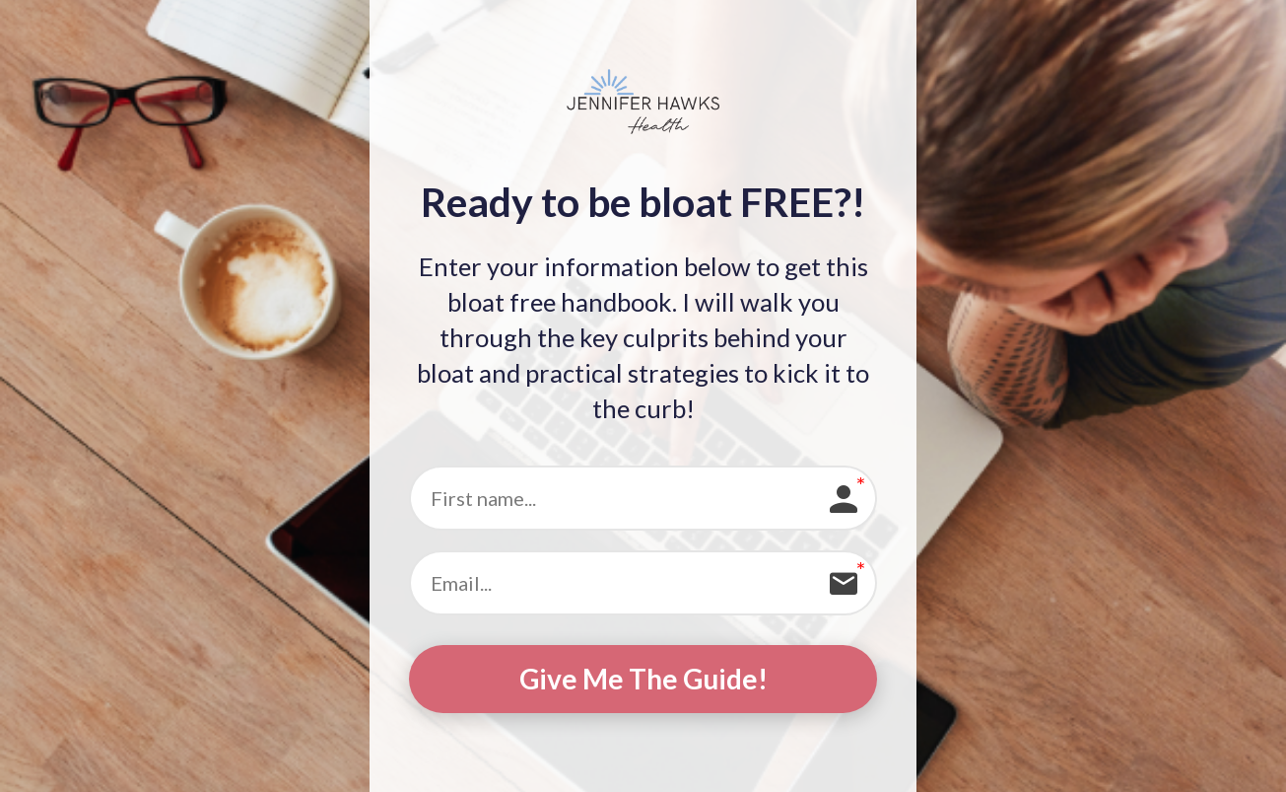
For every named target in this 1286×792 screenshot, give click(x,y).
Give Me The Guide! (643, 678)
